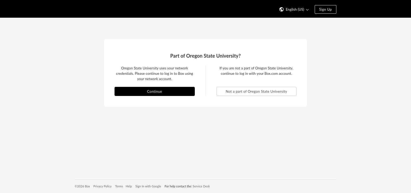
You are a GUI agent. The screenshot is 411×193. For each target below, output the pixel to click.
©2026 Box (82, 186)
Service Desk (201, 186)
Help (129, 186)
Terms (119, 186)
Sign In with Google (148, 186)
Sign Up (325, 9)
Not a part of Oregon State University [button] (256, 91)
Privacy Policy (102, 186)
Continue (154, 91)
